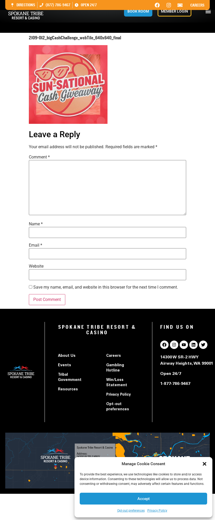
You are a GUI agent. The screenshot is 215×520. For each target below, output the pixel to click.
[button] (204, 463)
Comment (39, 157)
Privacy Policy (157, 510)
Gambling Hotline (115, 368)
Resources (68, 389)
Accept (143, 498)
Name (36, 224)
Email (35, 245)
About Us (67, 356)
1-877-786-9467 (175, 384)
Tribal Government (70, 377)
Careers (197, 5)
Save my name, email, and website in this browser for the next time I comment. (105, 287)
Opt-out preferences (131, 510)
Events (64, 365)
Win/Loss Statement (116, 382)
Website (36, 266)
